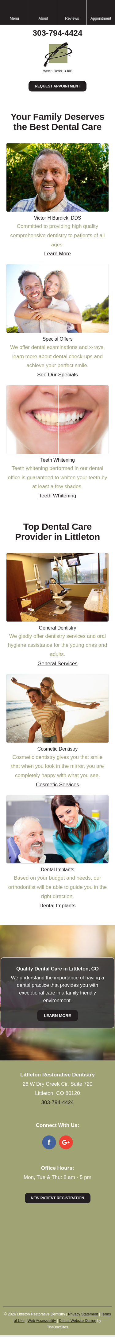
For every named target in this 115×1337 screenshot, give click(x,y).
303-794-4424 (57, 33)
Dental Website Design (77, 1321)
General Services (57, 663)
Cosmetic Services (57, 785)
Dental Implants (57, 906)
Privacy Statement (83, 1314)
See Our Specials (57, 375)
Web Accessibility (42, 1321)
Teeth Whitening (57, 496)
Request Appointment (57, 86)
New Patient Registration (57, 1198)
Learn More (57, 254)
